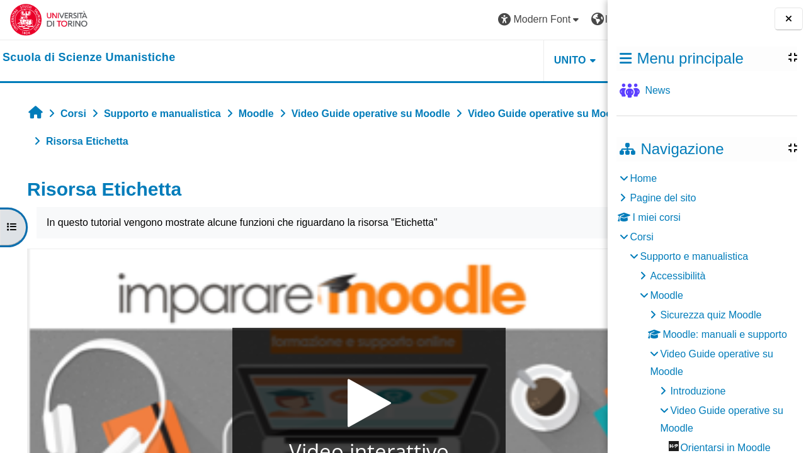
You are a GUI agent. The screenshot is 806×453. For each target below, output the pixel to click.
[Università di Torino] (48, 19)
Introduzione (697, 391)
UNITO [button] (452, 60)
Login (576, 19)
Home (643, 178)
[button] (422, 20)
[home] (89, 58)
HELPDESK (528, 60)
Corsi (641, 237)
